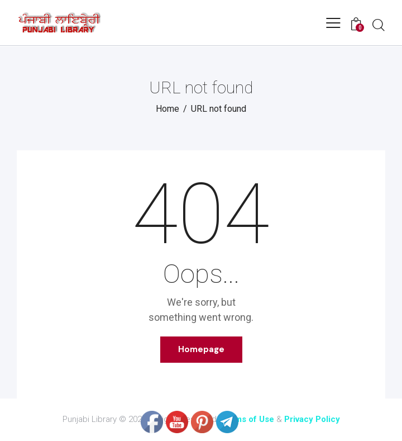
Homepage (201, 349)
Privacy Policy (312, 419)
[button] (333, 23)
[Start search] (378, 24)
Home (167, 108)
